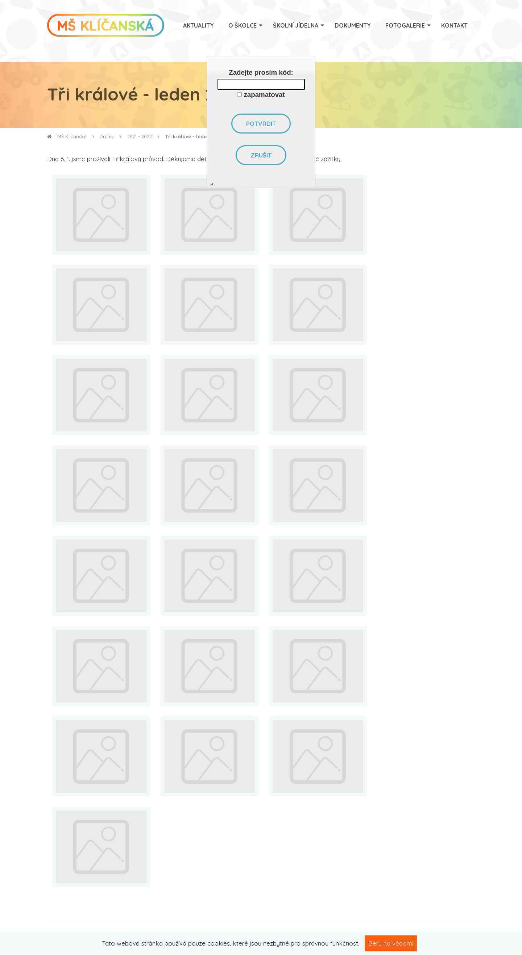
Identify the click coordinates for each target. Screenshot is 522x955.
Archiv (107, 136)
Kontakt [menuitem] (454, 25)
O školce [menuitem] (242, 25)
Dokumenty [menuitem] (353, 25)
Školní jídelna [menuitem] (295, 25)
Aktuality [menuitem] (198, 25)
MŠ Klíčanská (67, 136)
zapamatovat (264, 94)
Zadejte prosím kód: (261, 72)
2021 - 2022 (139, 136)
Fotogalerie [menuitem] (405, 25)
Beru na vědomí (390, 943)
